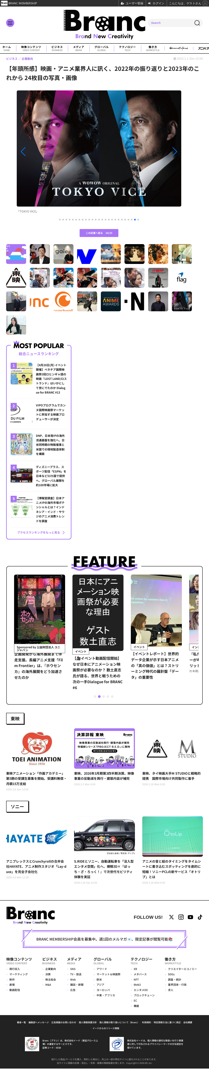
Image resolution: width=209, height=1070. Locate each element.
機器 (136, 1007)
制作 (12, 981)
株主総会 (50, 981)
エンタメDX (141, 991)
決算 (47, 975)
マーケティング (18, 975)
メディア (78, 48)
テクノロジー (127, 48)
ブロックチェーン (144, 996)
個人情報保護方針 (88, 1023)
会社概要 (187, 1023)
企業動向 (50, 970)
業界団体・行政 (177, 986)
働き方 (152, 48)
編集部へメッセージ (39, 1023)
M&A (48, 986)
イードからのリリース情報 (105, 1029)
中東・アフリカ (106, 996)
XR (135, 970)
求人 (170, 991)
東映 (15, 719)
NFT (136, 981)
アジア (100, 986)
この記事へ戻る (99, 233)
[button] (41, 152)
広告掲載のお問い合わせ (63, 1023)
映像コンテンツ (31, 48)
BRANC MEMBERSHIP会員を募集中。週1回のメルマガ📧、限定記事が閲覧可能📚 (104, 940)
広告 (72, 991)
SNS (72, 970)
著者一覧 (21, 1023)
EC (135, 1002)
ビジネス (57, 48)
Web (72, 981)
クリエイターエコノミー (182, 970)
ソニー (17, 807)
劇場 (12, 986)
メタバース (140, 975)
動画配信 (14, 991)
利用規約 (146, 1023)
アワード (102, 970)
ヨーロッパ (103, 991)
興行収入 (14, 970)
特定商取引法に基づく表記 (167, 1023)
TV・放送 (75, 975)
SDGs (171, 975)
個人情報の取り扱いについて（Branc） (119, 1023)
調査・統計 (174, 981)
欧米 (99, 981)
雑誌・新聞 (76, 986)
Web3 (137, 986)
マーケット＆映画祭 (108, 975)
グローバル (101, 48)
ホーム (6, 48)
